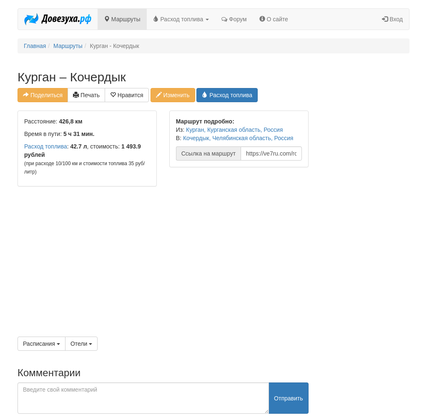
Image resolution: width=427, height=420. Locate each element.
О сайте (273, 19)
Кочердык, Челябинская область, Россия (238, 138)
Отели (81, 343)
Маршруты (122, 19)
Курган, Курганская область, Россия (234, 129)
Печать (86, 95)
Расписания (41, 343)
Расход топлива (181, 19)
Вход (392, 19)
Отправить (288, 398)
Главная (35, 46)
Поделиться (43, 95)
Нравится (126, 95)
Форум (233, 19)
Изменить (173, 95)
